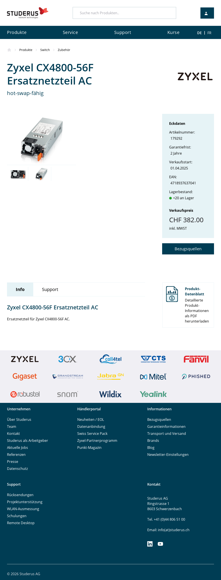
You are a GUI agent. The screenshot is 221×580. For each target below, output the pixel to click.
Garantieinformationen (166, 426)
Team (11, 426)
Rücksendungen (20, 494)
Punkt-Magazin (89, 447)
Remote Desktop (21, 522)
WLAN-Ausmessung (23, 508)
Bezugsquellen (188, 248)
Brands (153, 440)
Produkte (25, 50)
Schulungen (16, 515)
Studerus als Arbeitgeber (27, 440)
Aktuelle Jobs (17, 447)
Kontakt (13, 433)
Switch (45, 50)
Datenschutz (17, 468)
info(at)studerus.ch (173, 529)
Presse (12, 461)
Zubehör (64, 50)
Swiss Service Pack (92, 433)
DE (199, 32)
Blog (150, 447)
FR (209, 32)
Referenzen (16, 454)
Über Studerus (19, 419)
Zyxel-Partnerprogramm (97, 440)
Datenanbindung (91, 426)
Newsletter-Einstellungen (168, 454)
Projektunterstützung (24, 501)
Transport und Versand (166, 433)
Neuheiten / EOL (90, 419)
